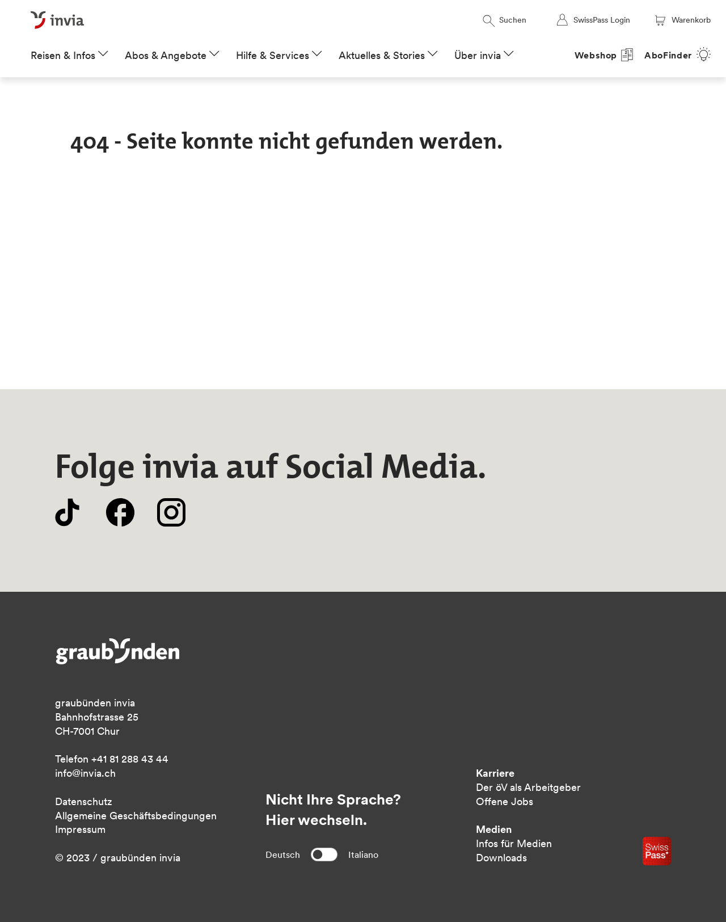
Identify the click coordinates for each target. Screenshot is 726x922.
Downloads (501, 857)
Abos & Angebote (165, 55)
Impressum (80, 829)
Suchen (504, 20)
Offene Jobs (504, 801)
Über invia (477, 55)
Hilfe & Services (272, 55)
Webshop (596, 55)
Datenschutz (83, 801)
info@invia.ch (85, 773)
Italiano (363, 854)
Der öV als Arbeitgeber (528, 787)
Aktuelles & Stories (382, 55)
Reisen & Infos (63, 55)
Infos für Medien (514, 843)
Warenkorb (682, 20)
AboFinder (668, 55)
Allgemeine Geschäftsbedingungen (136, 815)
